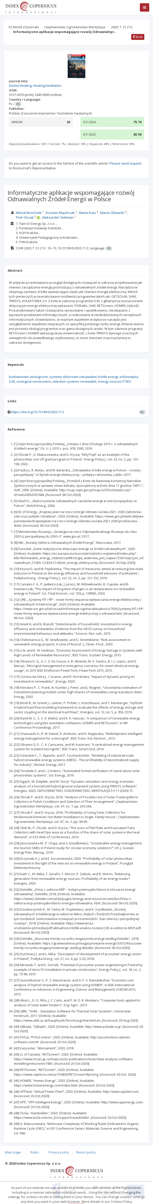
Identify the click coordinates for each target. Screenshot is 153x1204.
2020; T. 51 (121, 27)
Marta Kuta (87, 212)
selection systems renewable (74, 381)
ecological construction (34, 381)
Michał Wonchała (28, 212)
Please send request (125, 163)
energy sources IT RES (114, 381)
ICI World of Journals (24, 27)
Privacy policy (59, 1152)
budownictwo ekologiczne (28, 376)
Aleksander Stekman (58, 217)
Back (138, 36)
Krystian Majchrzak (60, 212)
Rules (35, 1152)
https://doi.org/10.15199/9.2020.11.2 (37, 412)
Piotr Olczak (25, 217)
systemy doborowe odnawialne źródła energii (83, 376)
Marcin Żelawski (112, 212)
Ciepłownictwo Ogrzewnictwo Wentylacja (74, 27)
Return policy (86, 1152)
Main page (13, 1152)
